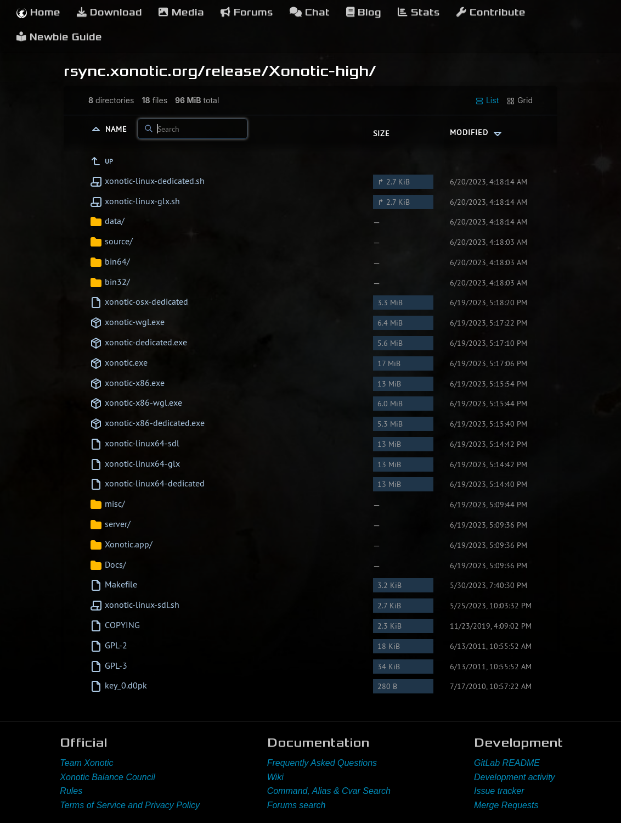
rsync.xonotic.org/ (134, 71)
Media (181, 12)
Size (381, 133)
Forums (247, 12)
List (487, 100)
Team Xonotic (86, 763)
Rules (71, 791)
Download (109, 12)
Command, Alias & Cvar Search (329, 791)
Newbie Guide (59, 37)
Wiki (275, 777)
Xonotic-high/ (322, 71)
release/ (237, 71)
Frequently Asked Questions (322, 763)
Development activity (514, 777)
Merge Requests (506, 805)
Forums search (296, 805)
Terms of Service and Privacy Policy (130, 805)
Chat (310, 12)
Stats (419, 12)
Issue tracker (499, 791)
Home (38, 12)
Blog (363, 12)
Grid (519, 100)
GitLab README (507, 763)
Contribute (491, 12)
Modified (477, 132)
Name (117, 129)
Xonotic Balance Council (107, 777)
